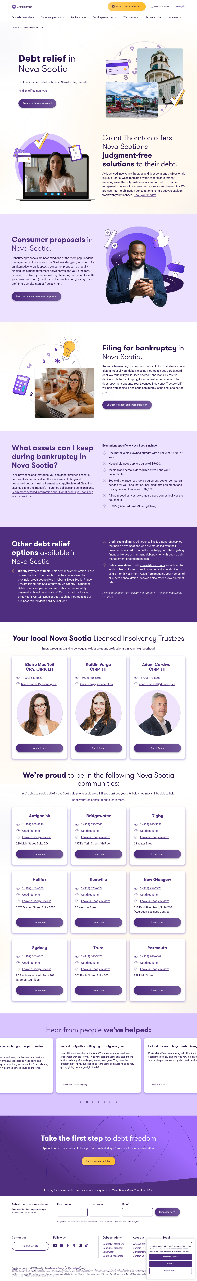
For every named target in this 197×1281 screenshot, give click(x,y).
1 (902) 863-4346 (33, 824)
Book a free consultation (98, 1161)
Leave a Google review (36, 837)
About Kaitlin (98, 748)
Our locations (139, 1251)
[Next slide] (116, 1102)
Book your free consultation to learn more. (98, 799)
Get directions (31, 830)
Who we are (139, 1244)
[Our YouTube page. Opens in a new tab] (55, 1245)
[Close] (192, 1242)
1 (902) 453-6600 (33, 888)
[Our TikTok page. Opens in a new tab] (86, 1245)
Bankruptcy (108, 1251)
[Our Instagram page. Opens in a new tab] (61, 1245)
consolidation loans (152, 565)
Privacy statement (58, 1268)
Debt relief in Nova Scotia (33, 27)
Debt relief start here (113, 1244)
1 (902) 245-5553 (150, 824)
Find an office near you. (33, 90)
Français (180, 6)
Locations (15, 27)
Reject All (171, 1264)
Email (125, 1204)
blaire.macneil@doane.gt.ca (39, 684)
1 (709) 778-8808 (149, 677)
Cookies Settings (171, 1271)
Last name (96, 1204)
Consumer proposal (113, 1248)
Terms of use (75, 1268)
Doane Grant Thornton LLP (135, 1190)
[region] (170, 1259)
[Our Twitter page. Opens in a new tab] (74, 1245)
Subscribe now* (167, 1212)
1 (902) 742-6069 (150, 956)
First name (64, 1204)
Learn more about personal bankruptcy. (127, 404)
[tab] (87, 1102)
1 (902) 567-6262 (33, 956)
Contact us (138, 1256)
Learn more (48, 854)
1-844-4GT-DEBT (160, 6)
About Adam (157, 748)
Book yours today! (145, 195)
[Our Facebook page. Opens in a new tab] (68, 1245)
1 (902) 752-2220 (150, 888)
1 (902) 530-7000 (91, 824)
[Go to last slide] (80, 1102)
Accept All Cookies (170, 1257)
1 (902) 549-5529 (31, 677)
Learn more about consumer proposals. (36, 296)
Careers (138, 1247)
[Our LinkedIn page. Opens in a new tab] (80, 1245)
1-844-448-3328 (30, 1246)
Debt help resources (113, 1256)
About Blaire (39, 748)
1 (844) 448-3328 (91, 956)
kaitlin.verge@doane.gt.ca (96, 684)
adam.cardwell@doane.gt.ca (157, 684)
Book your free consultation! (37, 103)
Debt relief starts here (23, 17)
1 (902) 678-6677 (91, 888)
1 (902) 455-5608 (90, 677)
